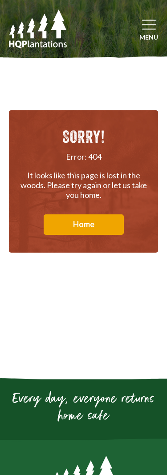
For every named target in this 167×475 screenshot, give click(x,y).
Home (83, 224)
